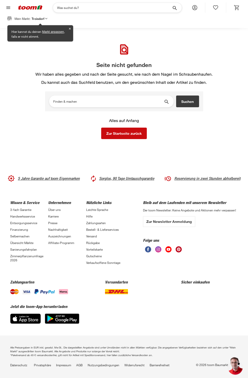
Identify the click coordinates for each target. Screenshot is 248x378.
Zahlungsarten (96, 223)
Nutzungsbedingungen (103, 365)
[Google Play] (62, 322)
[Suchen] (114, 7)
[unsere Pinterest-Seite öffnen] (179, 251)
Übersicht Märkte (21, 243)
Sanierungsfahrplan (23, 249)
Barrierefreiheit (159, 365)
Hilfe (89, 216)
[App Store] (25, 322)
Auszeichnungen (59, 236)
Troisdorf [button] (39, 19)
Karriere (53, 216)
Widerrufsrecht (134, 365)
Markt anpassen (53, 32)
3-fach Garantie (20, 210)
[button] (195, 8)
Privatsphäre (42, 365)
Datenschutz (18, 365)
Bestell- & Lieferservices (102, 229)
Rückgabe (93, 243)
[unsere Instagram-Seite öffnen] (158, 251)
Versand (91, 236)
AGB (79, 365)
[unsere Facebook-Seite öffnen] (148, 251)
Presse (52, 223)
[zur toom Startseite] (30, 7)
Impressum (63, 365)
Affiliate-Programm (61, 243)
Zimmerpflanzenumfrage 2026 (26, 258)
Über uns (54, 210)
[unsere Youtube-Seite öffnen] (168, 251)
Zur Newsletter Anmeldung (169, 221)
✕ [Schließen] (70, 29)
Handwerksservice (22, 216)
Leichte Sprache (97, 210)
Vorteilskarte (94, 249)
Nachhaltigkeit (58, 229)
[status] (215, 8)
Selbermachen (20, 236)
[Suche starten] (174, 7)
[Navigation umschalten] (7, 8)
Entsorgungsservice (23, 223)
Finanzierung (19, 229)
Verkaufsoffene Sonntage (103, 263)
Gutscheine (94, 256)
